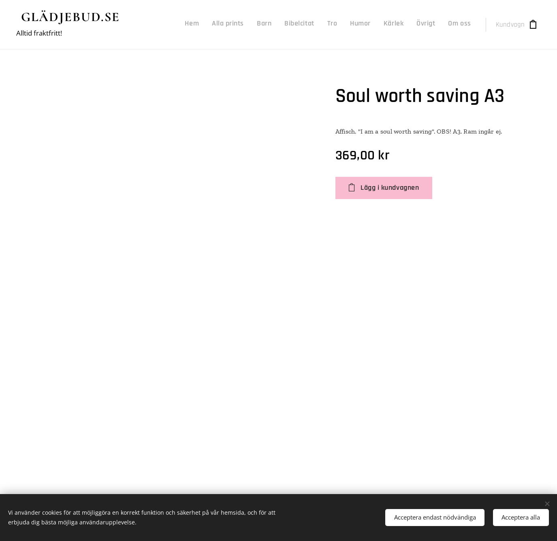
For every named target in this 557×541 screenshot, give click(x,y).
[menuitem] (364, 25)
